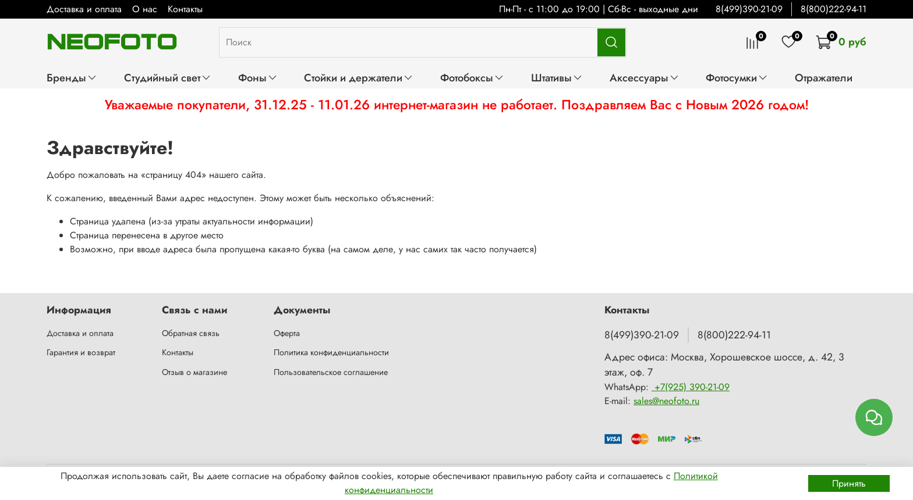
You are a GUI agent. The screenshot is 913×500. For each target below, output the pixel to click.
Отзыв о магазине (194, 372)
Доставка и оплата (84, 9)
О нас (144, 9)
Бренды (72, 77)
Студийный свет (167, 77)
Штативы (557, 77)
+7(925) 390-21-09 (691, 387)
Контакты (185, 9)
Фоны (258, 77)
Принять (849, 483)
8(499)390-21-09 (749, 9)
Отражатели (823, 77)
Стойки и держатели (358, 77)
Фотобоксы (472, 77)
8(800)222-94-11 (833, 9)
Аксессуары (645, 77)
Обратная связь (191, 333)
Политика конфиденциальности (331, 352)
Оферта (287, 333)
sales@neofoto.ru (666, 401)
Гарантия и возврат (81, 352)
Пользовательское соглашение (331, 372)
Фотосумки (737, 77)
